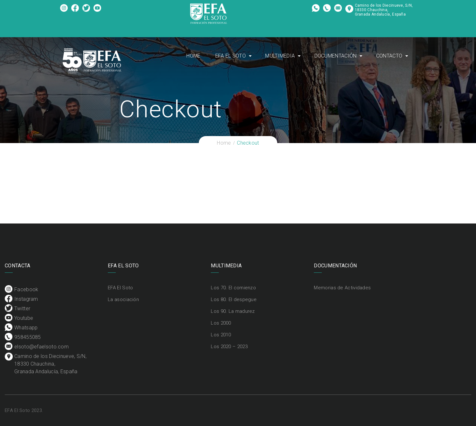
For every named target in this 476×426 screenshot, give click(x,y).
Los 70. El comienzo (233, 288)
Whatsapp (316, 10)
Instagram (75, 10)
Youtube (97, 10)
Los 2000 (221, 323)
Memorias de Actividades (342, 288)
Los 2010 (221, 335)
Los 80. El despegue (234, 299)
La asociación (123, 299)
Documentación (335, 56)
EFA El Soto (230, 56)
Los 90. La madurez (233, 311)
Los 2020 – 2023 (229, 346)
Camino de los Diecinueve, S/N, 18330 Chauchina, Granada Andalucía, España (384, 10)
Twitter (86, 10)
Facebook (64, 10)
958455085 (327, 10)
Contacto (389, 56)
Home (193, 56)
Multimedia (280, 56)
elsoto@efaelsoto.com (338, 10)
